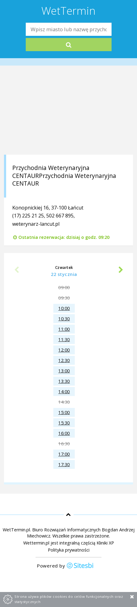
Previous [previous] (16, 270)
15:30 (64, 423)
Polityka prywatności (68, 550)
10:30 (64, 319)
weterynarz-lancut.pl (35, 224)
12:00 (64, 350)
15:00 (64, 412)
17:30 (64, 464)
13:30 (64, 381)
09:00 (64, 287)
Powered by (65, 566)
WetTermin (68, 10)
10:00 (64, 308)
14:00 (64, 391)
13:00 (64, 371)
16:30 (64, 444)
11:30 (64, 339)
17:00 (64, 454)
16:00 (64, 433)
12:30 (64, 360)
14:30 (64, 402)
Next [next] (120, 270)
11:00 (64, 329)
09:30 (64, 298)
